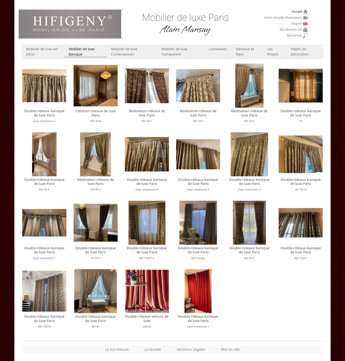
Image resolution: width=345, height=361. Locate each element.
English (297, 23)
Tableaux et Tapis (245, 51)
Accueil (297, 11)
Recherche (295, 35)
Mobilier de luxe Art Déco (42, 51)
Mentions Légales (191, 349)
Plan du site (230, 349)
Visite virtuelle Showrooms (283, 17)
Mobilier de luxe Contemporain (124, 51)
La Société (152, 349)
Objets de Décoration (300, 51)
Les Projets (273, 51)
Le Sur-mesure (117, 349)
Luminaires (218, 49)
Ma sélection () (291, 29)
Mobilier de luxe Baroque (82, 51)
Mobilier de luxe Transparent (174, 51)
